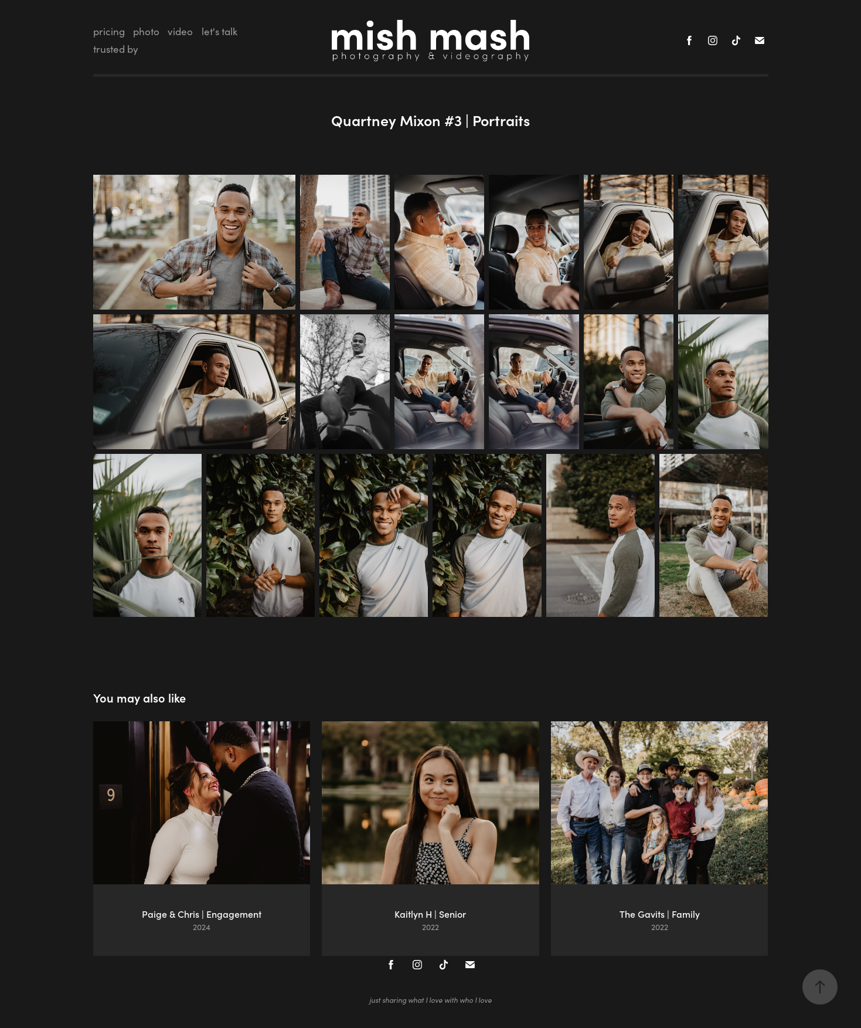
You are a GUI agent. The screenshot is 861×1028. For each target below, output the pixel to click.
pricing (109, 31)
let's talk (219, 31)
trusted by (115, 49)
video (180, 31)
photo (146, 31)
